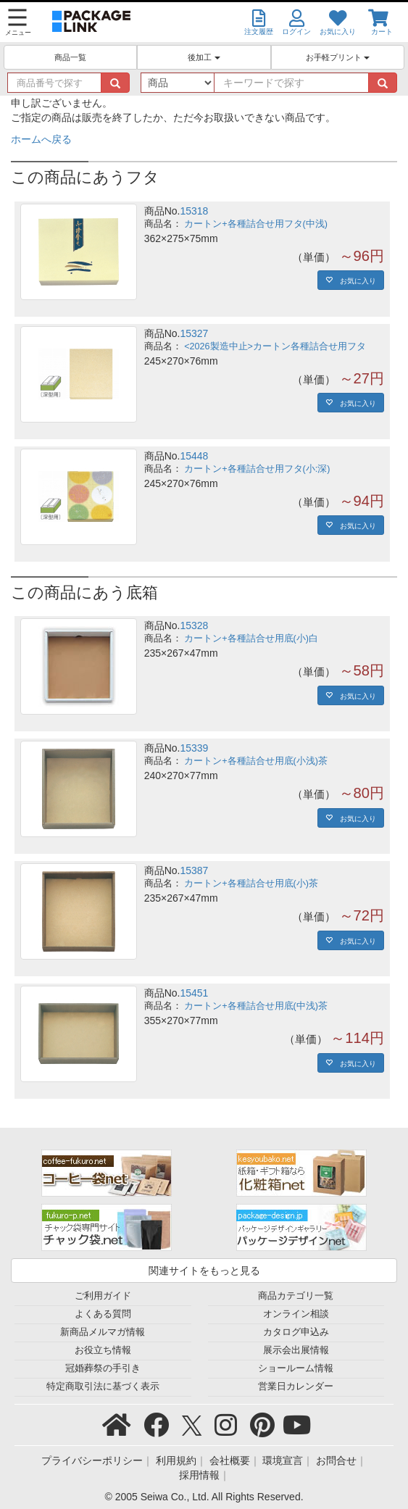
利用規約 (176, 1460)
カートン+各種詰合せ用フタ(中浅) (256, 224)
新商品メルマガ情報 (102, 1332)
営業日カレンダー (295, 1386)
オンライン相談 (296, 1314)
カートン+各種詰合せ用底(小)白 (251, 638)
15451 (194, 993)
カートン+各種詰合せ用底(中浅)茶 (256, 1006)
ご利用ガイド (103, 1296)
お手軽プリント (338, 57)
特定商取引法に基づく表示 (102, 1386)
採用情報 (199, 1475)
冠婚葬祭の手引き (103, 1368)
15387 (194, 870)
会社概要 (229, 1460)
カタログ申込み (296, 1332)
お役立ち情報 (103, 1350)
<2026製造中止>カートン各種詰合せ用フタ (275, 346)
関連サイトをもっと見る (204, 1270)
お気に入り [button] (354, 279)
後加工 (204, 57)
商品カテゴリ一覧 (295, 1296)
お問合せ (336, 1460)
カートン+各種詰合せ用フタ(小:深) (257, 469)
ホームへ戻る (41, 139)
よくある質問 (103, 1314)
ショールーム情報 (295, 1368)
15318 (194, 211)
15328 (194, 625)
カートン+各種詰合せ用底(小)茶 (251, 883)
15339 (194, 748)
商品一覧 (70, 57)
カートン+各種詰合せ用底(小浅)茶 (256, 761)
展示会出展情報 (296, 1350)
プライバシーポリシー (92, 1460)
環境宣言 (282, 1460)
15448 (194, 456)
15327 (194, 333)
